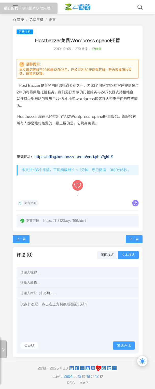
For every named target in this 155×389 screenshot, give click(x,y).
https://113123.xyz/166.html (64, 221)
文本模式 (128, 255)
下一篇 (134, 239)
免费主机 (36, 20)
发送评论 (124, 345)
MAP (83, 383)
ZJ (65, 368)
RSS (71, 383)
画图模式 (107, 255)
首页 (20, 20)
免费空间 (30, 203)
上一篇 (21, 239)
